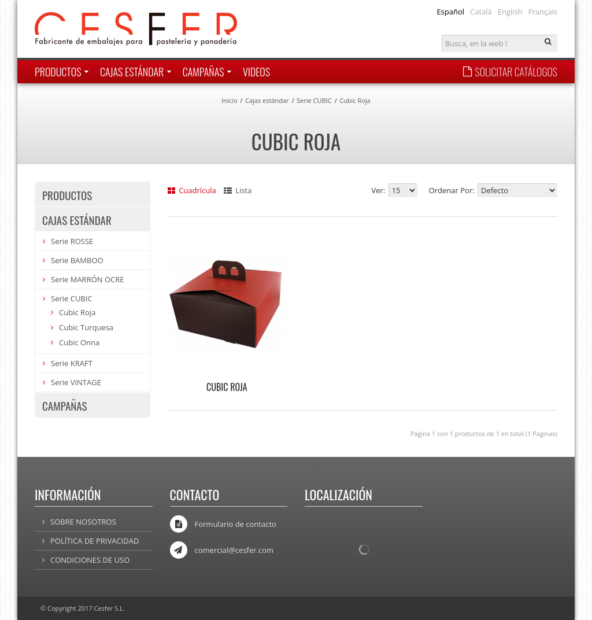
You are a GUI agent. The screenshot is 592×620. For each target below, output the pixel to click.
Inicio (229, 100)
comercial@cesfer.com (234, 550)
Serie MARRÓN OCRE (87, 279)
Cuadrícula (192, 190)
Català (481, 11)
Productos (67, 195)
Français (542, 11)
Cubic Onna (79, 342)
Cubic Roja (355, 100)
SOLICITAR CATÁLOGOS (510, 71)
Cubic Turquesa (86, 327)
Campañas (64, 405)
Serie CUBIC (314, 100)
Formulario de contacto (235, 524)
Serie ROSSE (72, 241)
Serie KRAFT (71, 363)
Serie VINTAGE (76, 382)
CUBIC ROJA (226, 387)
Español (450, 11)
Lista (237, 190)
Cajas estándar (267, 100)
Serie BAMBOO (77, 260)
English (510, 11)
